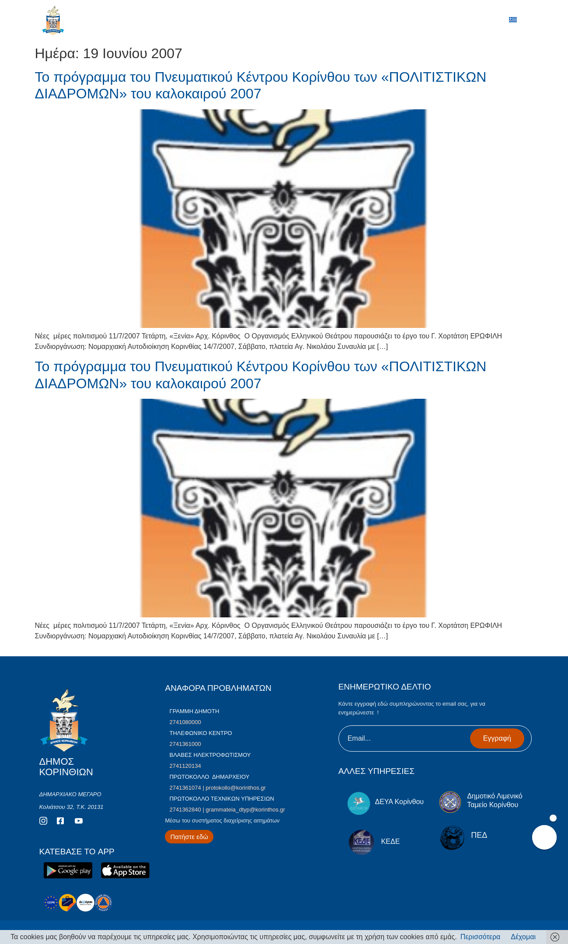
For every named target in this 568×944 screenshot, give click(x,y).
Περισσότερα (480, 937)
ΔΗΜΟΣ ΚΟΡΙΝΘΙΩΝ (92, 22)
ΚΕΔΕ (390, 841)
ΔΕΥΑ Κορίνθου (399, 801)
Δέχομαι (523, 937)
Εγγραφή (497, 738)
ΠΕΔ (479, 835)
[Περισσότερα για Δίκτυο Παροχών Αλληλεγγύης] (189, 836)
